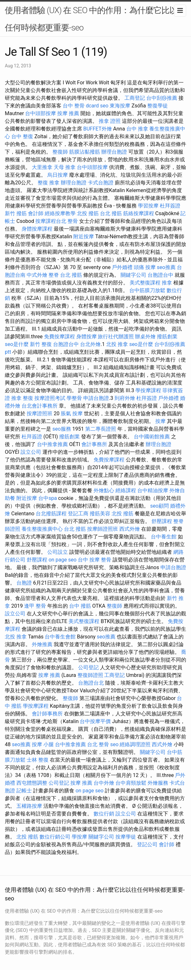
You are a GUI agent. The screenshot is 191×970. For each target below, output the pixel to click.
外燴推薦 (42, 644)
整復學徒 (157, 106)
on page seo (63, 560)
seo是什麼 (17, 344)
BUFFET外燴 (97, 129)
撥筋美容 (100, 513)
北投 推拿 (117, 344)
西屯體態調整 (31, 783)
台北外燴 (90, 344)
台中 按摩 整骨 (94, 560)
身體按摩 (86, 336)
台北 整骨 (98, 744)
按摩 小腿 (43, 744)
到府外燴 (124, 398)
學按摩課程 (148, 390)
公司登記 (88, 667)
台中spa (47, 498)
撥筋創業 (167, 336)
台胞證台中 (160, 275)
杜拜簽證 (170, 206)
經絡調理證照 (135, 744)
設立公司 (31, 452)
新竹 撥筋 (16, 213)
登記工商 (78, 513)
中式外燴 (37, 275)
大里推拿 (42, 167)
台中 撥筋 (80, 606)
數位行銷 (104, 814)
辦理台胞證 (114, 152)
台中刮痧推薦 (161, 98)
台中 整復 (22, 136)
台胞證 (24, 583)
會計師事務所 (47, 714)
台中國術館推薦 (152, 437)
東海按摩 (120, 106)
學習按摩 (148, 206)
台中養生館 (164, 537)
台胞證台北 (91, 683)
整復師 (60, 152)
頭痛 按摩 (145, 267)
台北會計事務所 (40, 406)
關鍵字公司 (133, 275)
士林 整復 (38, 760)
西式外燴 (129, 529)
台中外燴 (104, 783)
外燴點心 (104, 490)
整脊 (54, 275)
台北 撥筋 (111, 213)
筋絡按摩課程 (138, 213)
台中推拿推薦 (52, 444)
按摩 (160, 421)
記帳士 (24, 791)
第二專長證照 (100, 429)
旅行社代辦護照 (116, 336)
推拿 (167, 283)
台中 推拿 (137, 129)
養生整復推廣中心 (42, 529)
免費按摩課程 (59, 336)
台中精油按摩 (152, 490)
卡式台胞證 (101, 183)
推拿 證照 (110, 121)
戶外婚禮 (122, 267)
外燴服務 (158, 783)
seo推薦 (166, 267)
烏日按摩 (57, 175)
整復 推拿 (48, 183)
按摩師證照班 (102, 529)
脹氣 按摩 (72, 413)
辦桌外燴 (145, 336)
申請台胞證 (96, 398)
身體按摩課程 (37, 229)
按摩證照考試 (49, 398)
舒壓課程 (161, 521)
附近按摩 (83, 236)
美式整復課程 (145, 283)
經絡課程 (125, 490)
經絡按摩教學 (60, 213)
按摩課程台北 (50, 221)
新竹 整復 (41, 344)
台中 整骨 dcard (81, 106)
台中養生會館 (60, 637)
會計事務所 (94, 444)
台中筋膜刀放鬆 (147, 290)
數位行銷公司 (55, 837)
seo (104, 106)
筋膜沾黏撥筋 (84, 152)
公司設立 (57, 552)
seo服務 (61, 429)
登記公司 (147, 844)
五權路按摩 (29, 806)
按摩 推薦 (68, 113)
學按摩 (79, 837)
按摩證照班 (39, 413)
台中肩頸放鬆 (130, 783)
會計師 (35, 213)
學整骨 (74, 398)
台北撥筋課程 (51, 513)
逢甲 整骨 (35, 606)
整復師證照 (90, 675)
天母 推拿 (65, 167)
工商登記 (134, 98)
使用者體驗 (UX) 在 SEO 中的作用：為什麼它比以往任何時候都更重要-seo (95, 18)
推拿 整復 (22, 398)
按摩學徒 (125, 837)
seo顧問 (159, 506)
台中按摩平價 (95, 721)
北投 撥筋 (88, 213)
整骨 (73, 221)
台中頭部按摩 (40, 113)
